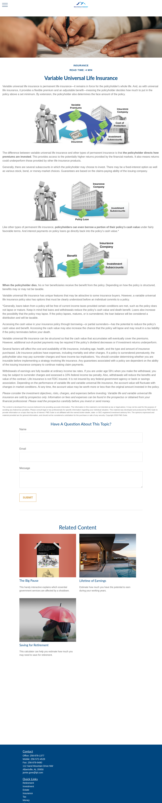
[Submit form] (27, 498)
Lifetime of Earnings (92, 581)
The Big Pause (28, 580)
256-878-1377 (37, 755)
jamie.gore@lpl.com (33, 772)
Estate (26, 790)
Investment (28, 786)
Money (26, 800)
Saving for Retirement (33, 645)
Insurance (28, 793)
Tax (24, 796)
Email (22, 448)
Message (24, 468)
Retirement (28, 783)
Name (22, 429)
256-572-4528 (38, 759)
